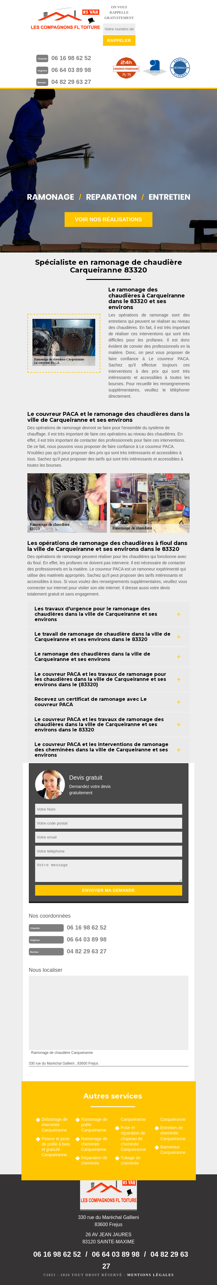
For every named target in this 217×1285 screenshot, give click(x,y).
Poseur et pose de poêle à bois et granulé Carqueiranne (56, 1146)
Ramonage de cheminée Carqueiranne (94, 1144)
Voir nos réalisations (108, 219)
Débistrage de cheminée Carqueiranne (55, 1124)
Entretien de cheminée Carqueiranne (173, 1133)
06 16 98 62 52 (71, 58)
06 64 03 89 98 (71, 70)
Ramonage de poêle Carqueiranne (94, 1124)
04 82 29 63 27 (71, 82)
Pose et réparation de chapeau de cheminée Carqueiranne (133, 1138)
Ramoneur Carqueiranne (173, 1150)
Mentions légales (150, 1275)
